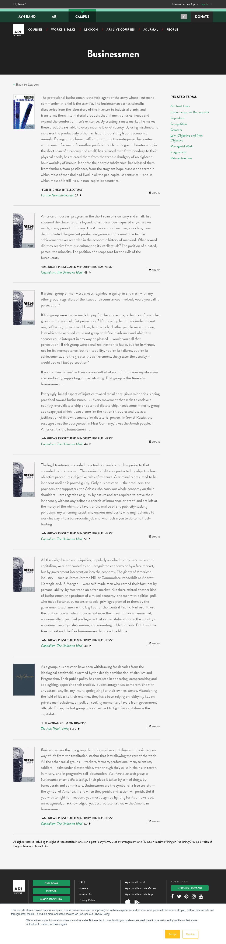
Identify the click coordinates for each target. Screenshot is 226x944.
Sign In (205, 4)
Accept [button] (173, 934)
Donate (202, 16)
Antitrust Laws (180, 106)
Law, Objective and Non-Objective (187, 138)
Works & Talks (63, 29)
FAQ (82, 882)
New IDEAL (51, 883)
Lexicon (91, 29)
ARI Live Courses (121, 29)
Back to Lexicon (26, 84)
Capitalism (177, 117)
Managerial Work (181, 146)
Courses (35, 29)
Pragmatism (178, 152)
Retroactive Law (181, 158)
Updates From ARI (190, 888)
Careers (83, 888)
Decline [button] (190, 934)
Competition (178, 123)
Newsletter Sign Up (183, 4)
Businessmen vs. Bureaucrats (189, 111)
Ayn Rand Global (135, 882)
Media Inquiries (51, 899)
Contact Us (85, 894)
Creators (176, 129)
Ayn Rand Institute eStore (140, 888)
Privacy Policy (87, 900)
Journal (150, 29)
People (172, 29)
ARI (55, 16)
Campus (82, 16)
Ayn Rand (27, 16)
